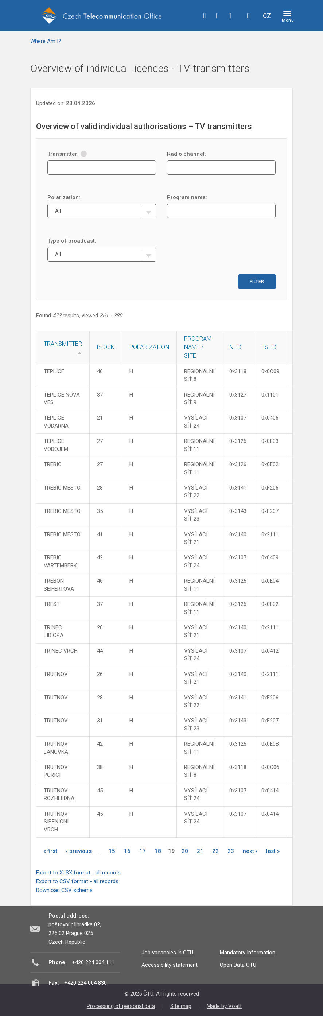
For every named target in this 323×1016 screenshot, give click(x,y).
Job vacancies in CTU (167, 952)
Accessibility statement (169, 965)
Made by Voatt (224, 1006)
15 (112, 851)
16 (127, 851)
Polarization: (63, 197)
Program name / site (197, 347)
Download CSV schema (64, 890)
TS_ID (268, 347)
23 (230, 851)
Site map (180, 1006)
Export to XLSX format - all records (78, 872)
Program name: (187, 197)
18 (158, 851)
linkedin (230, 15)
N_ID (235, 347)
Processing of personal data (121, 1006)
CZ (267, 15)
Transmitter (63, 343)
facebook (204, 15)
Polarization (149, 347)
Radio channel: (186, 154)
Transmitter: (67, 154)
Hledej (248, 15)
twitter (217, 15)
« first (50, 851)
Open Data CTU (238, 965)
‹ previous (79, 851)
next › (250, 851)
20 (185, 851)
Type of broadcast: (71, 240)
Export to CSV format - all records (77, 881)
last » (273, 851)
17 (142, 851)
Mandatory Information (247, 952)
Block (105, 347)
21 (200, 851)
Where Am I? (45, 41)
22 (215, 851)
